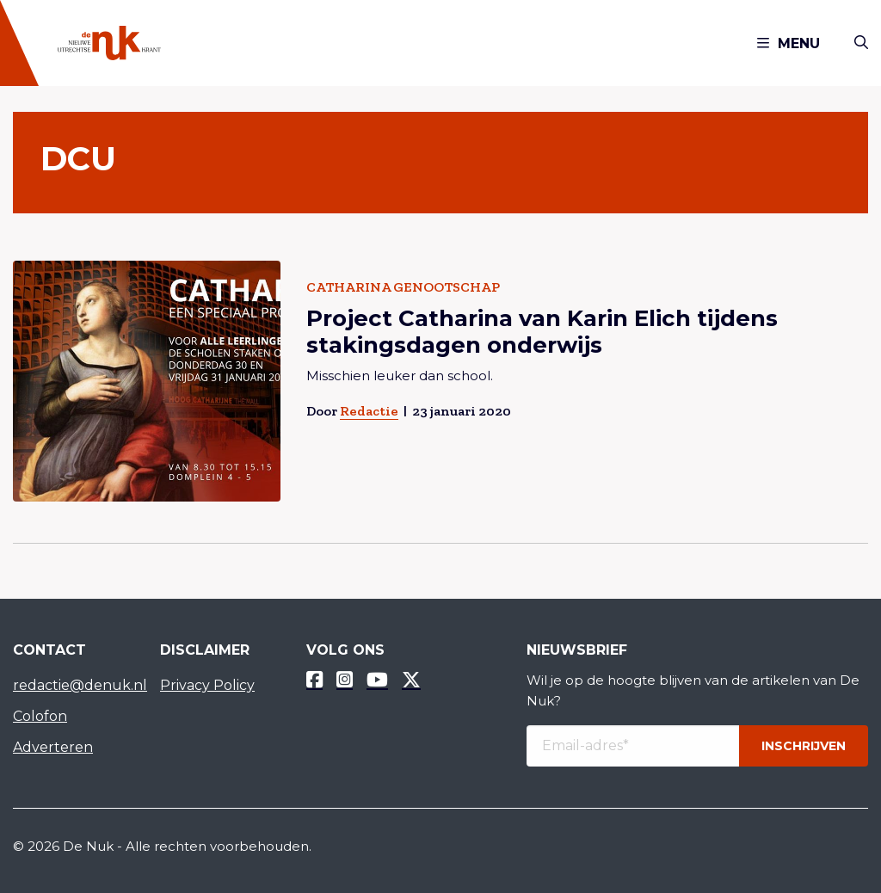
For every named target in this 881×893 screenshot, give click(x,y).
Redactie (369, 411)
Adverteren (53, 747)
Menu (788, 43)
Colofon (40, 716)
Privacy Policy (207, 685)
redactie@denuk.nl (73, 685)
